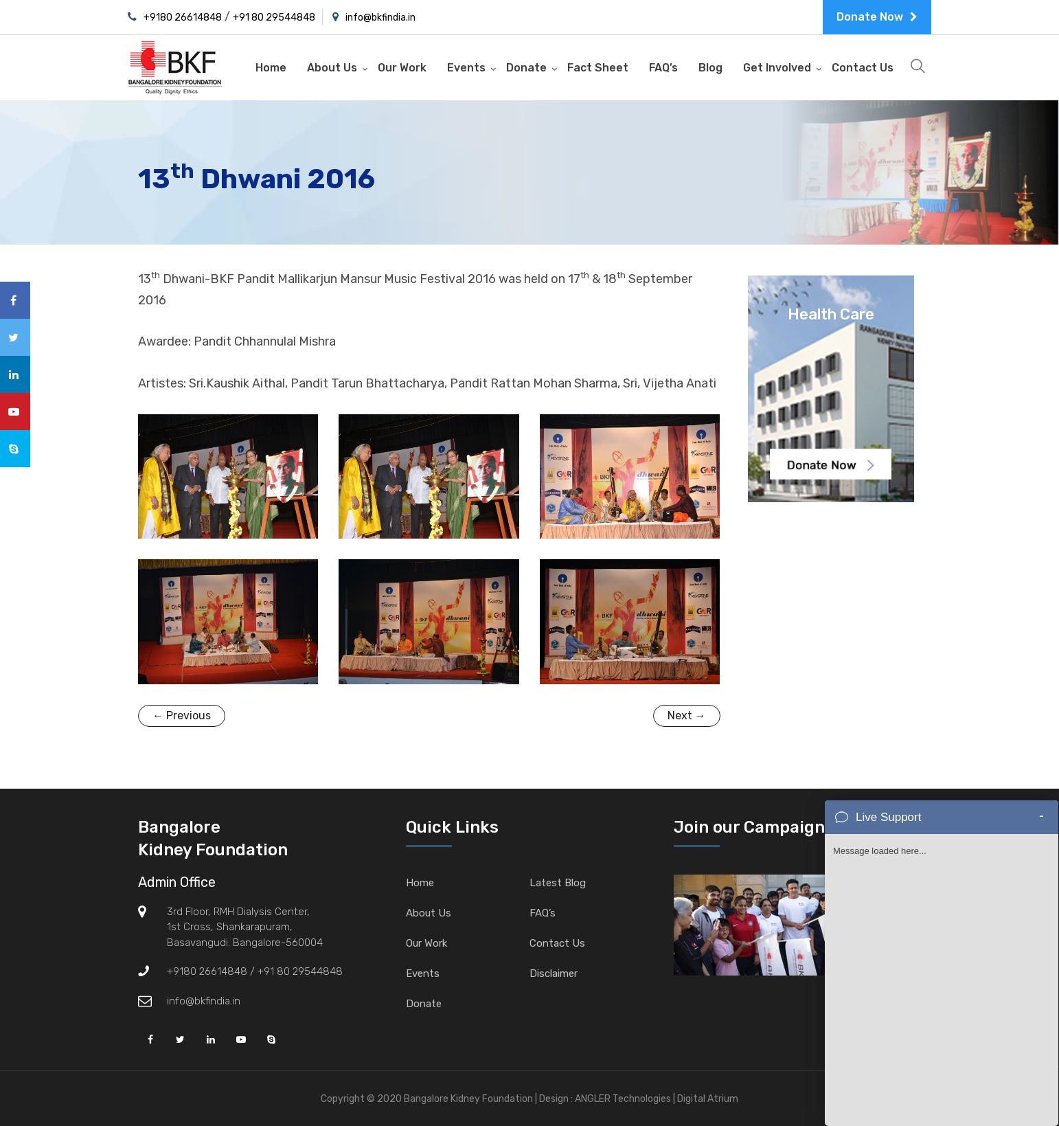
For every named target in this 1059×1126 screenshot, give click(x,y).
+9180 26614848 (183, 17)
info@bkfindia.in (380, 17)
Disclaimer (554, 973)
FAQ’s (663, 67)
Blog (710, 67)
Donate (526, 67)
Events (466, 67)
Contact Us (862, 67)
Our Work (402, 67)
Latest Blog (558, 883)
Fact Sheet (597, 67)
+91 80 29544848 (274, 17)
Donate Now (877, 16)
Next (687, 715)
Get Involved (777, 67)
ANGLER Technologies (623, 1099)
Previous (181, 715)
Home (270, 67)
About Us (332, 67)
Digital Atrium (707, 1099)
